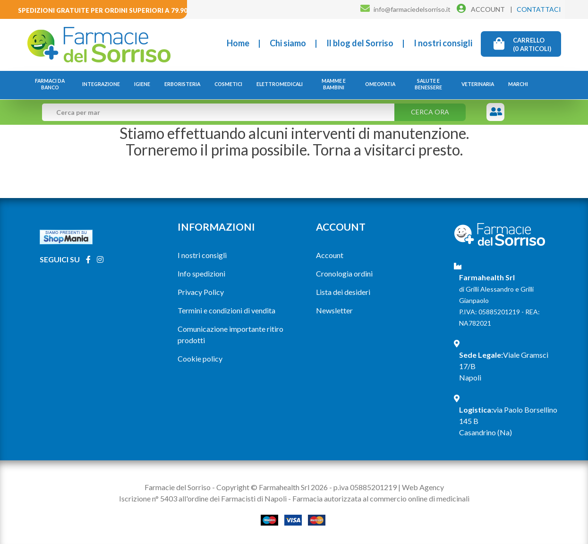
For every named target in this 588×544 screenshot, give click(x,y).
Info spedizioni (201, 273)
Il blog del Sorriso (359, 43)
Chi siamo (288, 43)
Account (329, 254)
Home (238, 43)
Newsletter (334, 310)
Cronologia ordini (344, 273)
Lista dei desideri (343, 291)
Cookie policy (200, 358)
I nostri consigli (443, 43)
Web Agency (423, 487)
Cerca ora (430, 112)
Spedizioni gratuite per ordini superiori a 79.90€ (104, 10)
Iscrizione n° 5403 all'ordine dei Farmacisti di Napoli (203, 498)
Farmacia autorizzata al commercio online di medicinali (380, 498)
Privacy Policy (201, 291)
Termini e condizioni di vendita (226, 310)
